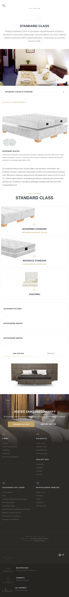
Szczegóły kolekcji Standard (19, 92)
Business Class (41, 447)
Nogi (4, 496)
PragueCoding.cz (39, 541)
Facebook (39, 464)
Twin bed (50, 353)
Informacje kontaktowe (10, 457)
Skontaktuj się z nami (21, 424)
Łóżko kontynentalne (9, 447)
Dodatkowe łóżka (8, 506)
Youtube (39, 471)
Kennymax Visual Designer (39, 539)
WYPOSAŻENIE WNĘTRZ (13, 323)
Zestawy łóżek (41, 506)
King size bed (18, 353)
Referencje (6, 453)
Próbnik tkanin (7, 492)
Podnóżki (39, 502)
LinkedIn (39, 474)
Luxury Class (40, 443)
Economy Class (41, 453)
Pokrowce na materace (10, 519)
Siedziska (39, 496)
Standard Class (41, 450)
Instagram (39, 468)
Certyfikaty (6, 450)
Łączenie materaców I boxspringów (14, 499)
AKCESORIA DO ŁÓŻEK (13, 309)
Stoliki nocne (41, 492)
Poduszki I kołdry (8, 502)
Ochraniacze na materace (11, 516)
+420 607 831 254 (48, 424)
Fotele (38, 499)
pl (61, 555)
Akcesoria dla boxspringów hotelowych (16, 509)
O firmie (5, 443)
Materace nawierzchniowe (11, 513)
